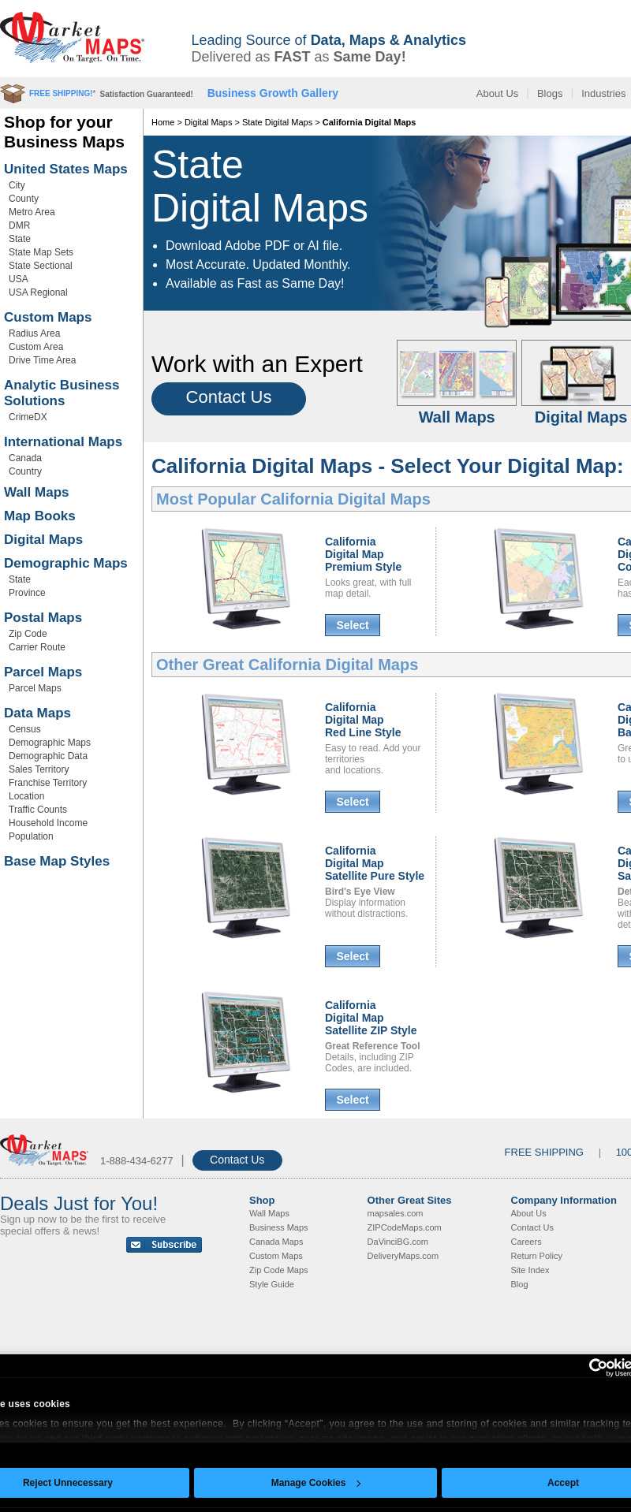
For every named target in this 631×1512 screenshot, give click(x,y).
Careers (526, 1241)
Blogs (550, 93)
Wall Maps (36, 492)
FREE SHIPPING (544, 1152)
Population (31, 836)
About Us (497, 93)
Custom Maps (47, 317)
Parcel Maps (43, 672)
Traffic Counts (38, 809)
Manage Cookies (316, 1482)
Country (25, 471)
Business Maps (278, 1227)
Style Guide (271, 1284)
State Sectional (41, 265)
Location (26, 796)
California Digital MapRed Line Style (363, 720)
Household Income (48, 823)
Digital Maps (43, 539)
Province (27, 592)
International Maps (63, 441)
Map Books (40, 515)
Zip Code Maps (278, 1270)
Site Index (530, 1270)
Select (352, 625)
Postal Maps (43, 617)
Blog (519, 1284)
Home (162, 122)
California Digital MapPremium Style (363, 554)
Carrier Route (37, 647)
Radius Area (34, 333)
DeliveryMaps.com (403, 1256)
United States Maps (66, 169)
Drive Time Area (42, 360)
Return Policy (536, 1256)
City (17, 185)
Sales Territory (39, 769)
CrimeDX (28, 417)
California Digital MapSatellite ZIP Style (370, 1018)
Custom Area (36, 346)
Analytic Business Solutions (61, 393)
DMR (19, 225)
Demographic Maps (66, 563)
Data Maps (37, 713)
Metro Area (32, 212)
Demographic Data (48, 756)
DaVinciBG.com (398, 1241)
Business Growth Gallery (273, 93)
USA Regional (38, 292)
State (20, 238)
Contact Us (229, 397)
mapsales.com (396, 1213)
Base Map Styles (57, 861)
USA (18, 279)
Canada (25, 458)
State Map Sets (41, 252)
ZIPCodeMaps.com (405, 1227)
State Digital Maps (277, 122)
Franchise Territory (48, 782)
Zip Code (28, 633)
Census (25, 729)
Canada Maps (276, 1241)
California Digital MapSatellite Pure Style (374, 863)
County (24, 198)
